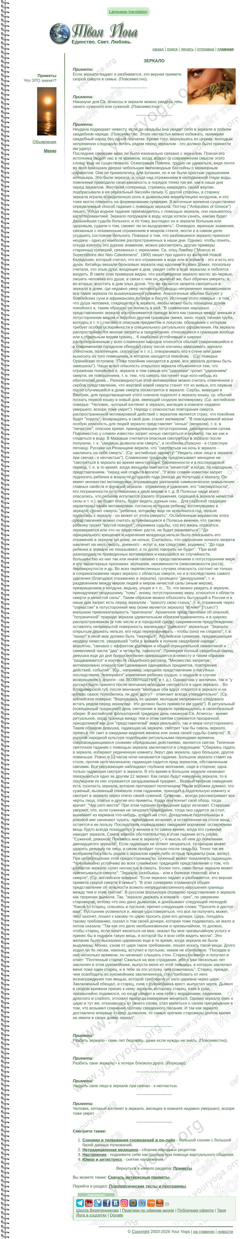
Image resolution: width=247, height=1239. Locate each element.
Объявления (44, 142)
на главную (203, 1231)
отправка (205, 49)
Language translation (128, 11)
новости (225, 1231)
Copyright (141, 1231)
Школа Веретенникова (97, 1210)
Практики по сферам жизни (148, 1210)
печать (187, 49)
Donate (116, 1215)
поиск (172, 49)
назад (158, 49)
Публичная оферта (196, 1210)
